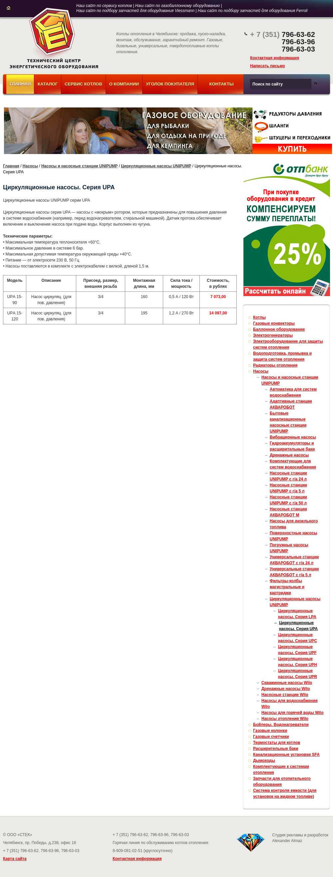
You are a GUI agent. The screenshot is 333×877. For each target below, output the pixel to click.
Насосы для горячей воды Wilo (292, 712)
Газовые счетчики (271, 736)
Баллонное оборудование (279, 329)
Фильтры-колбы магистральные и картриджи (287, 587)
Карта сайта (15, 858)
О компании (124, 84)
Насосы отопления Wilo (284, 718)
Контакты (221, 84)
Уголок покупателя (170, 84)
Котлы (259, 317)
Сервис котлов (83, 84)
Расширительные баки (275, 748)
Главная (20, 84)
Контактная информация (274, 58)
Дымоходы (264, 760)
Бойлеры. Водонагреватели (281, 724)
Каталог (48, 84)
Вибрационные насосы (293, 437)
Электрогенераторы (273, 335)
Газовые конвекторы (274, 323)
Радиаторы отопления (275, 365)
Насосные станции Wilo (284, 694)
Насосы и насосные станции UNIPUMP (79, 166)
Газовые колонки (270, 730)
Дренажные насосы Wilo (285, 688)
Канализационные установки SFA (286, 754)
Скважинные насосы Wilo (286, 682)
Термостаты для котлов (276, 742)
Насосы (30, 166)
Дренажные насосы (289, 455)
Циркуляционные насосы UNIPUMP (156, 166)
